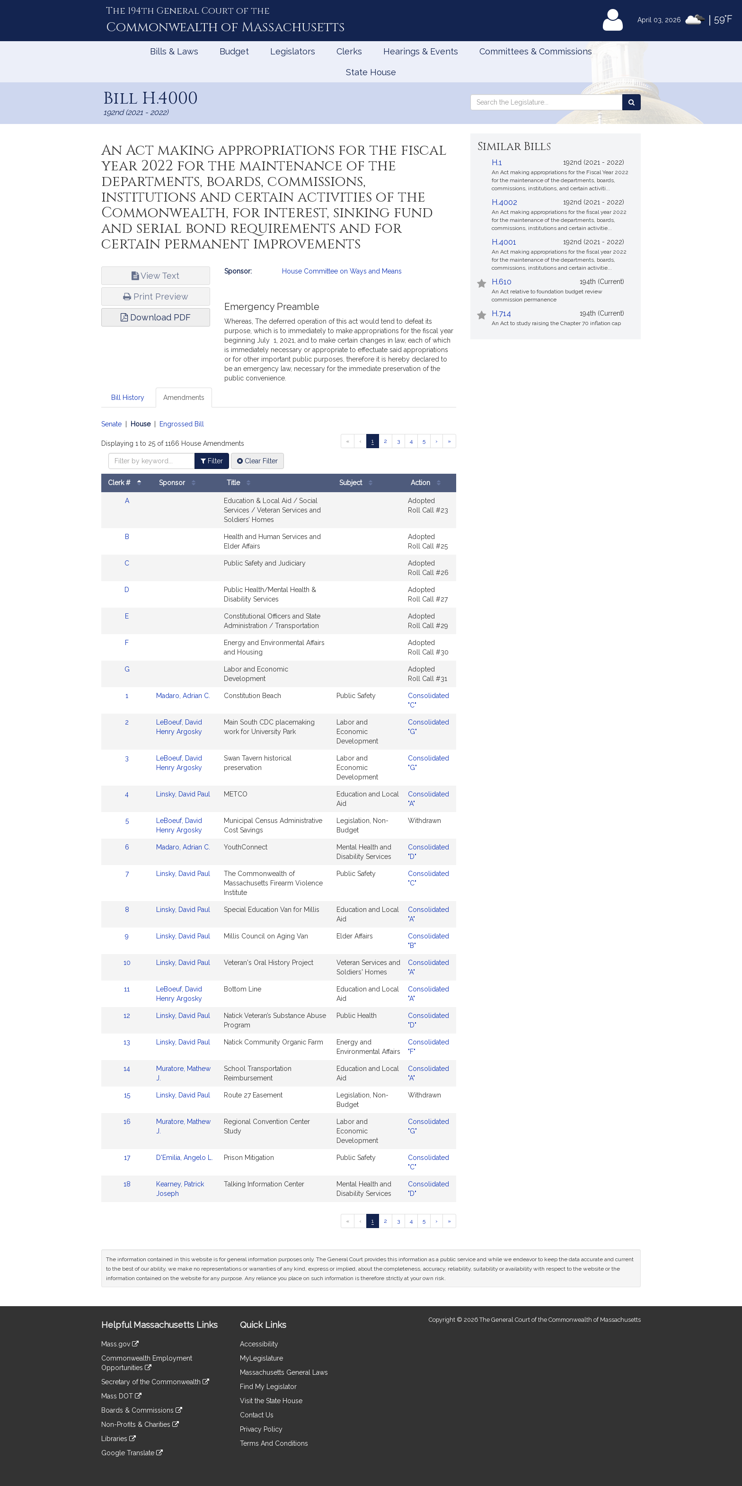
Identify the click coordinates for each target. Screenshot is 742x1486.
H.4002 (504, 202)
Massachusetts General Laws (284, 1372)
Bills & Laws (174, 51)
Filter (212, 461)
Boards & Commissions (141, 1410)
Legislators (292, 51)
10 (127, 962)
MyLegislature (261, 1358)
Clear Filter (257, 461)
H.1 (497, 162)
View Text (155, 276)
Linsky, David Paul (183, 794)
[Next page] (436, 441)
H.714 (501, 313)
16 (127, 1121)
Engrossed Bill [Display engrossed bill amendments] (181, 424)
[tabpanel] (278, 826)
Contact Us (257, 1415)
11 (127, 989)
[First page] (347, 441)
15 (127, 1095)
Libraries (118, 1438)
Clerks (349, 51)
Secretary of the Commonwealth (155, 1382)
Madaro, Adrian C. (183, 695)
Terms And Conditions (274, 1443)
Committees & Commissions (535, 51)
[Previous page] (360, 441)
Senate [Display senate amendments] (111, 424)
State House (371, 72)
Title (241, 483)
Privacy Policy (261, 1429)
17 (127, 1157)
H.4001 (504, 242)
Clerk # (127, 483)
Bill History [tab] (127, 397)
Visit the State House (271, 1401)
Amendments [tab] (183, 397)
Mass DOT (121, 1396)
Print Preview (155, 296)
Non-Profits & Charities (140, 1424)
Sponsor (179, 483)
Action (428, 483)
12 (127, 1015)
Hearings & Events (420, 51)
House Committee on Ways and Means (342, 271)
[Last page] (449, 441)
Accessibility (259, 1344)
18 (127, 1184)
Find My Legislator (268, 1386)
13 (127, 1042)
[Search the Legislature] (631, 102)
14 (127, 1068)
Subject (358, 483)
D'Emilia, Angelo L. (184, 1157)
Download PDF (156, 317)
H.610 (502, 281)
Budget (234, 51)
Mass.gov (120, 1344)
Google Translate (132, 1453)
